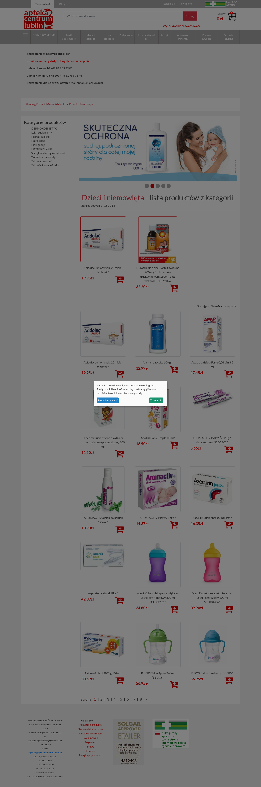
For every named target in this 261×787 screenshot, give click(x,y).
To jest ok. (156, 400)
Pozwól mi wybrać (108, 400)
